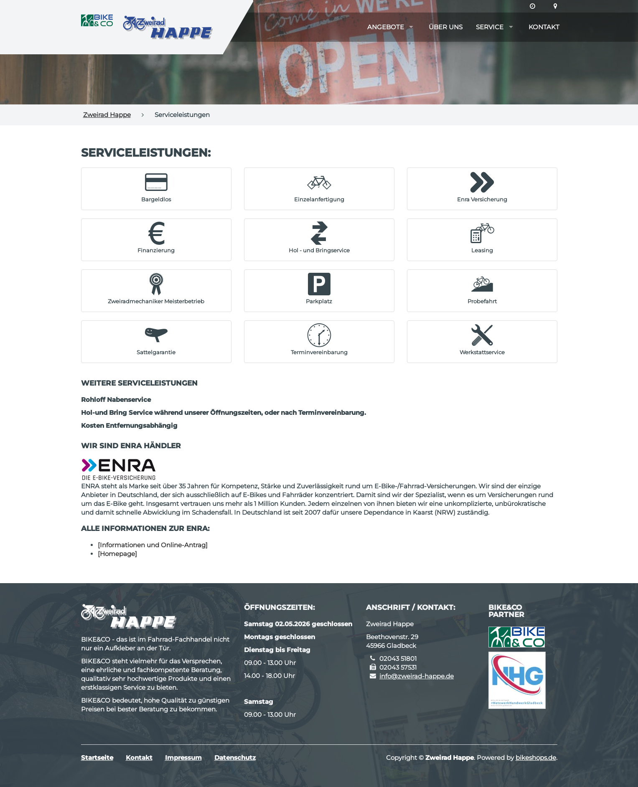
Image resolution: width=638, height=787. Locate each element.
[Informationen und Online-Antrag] (153, 545)
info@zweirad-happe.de (416, 676)
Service (489, 27)
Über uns (446, 27)
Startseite (97, 758)
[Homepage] (117, 554)
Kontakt (544, 27)
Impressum (183, 758)
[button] (156, 187)
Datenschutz (235, 758)
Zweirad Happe (107, 115)
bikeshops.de (536, 758)
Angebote (385, 27)
